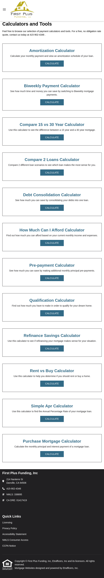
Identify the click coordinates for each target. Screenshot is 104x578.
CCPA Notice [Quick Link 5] (9, 545)
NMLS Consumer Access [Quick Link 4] (15, 540)
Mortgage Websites (25, 568)
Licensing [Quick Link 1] (7, 522)
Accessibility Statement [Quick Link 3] (14, 534)
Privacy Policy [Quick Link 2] (9, 528)
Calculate (52, 63)
